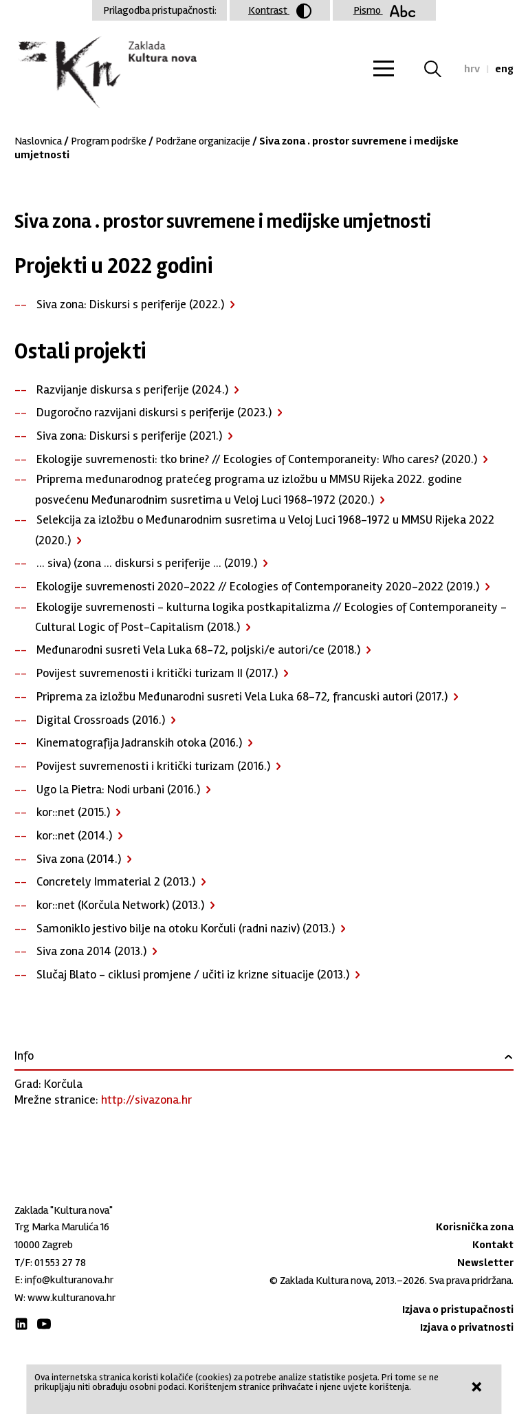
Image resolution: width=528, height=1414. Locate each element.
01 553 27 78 (60, 1263)
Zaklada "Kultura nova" (105, 72)
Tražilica (441, 69)
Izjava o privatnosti (467, 1327)
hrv (472, 68)
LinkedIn (21, 1324)
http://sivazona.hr (146, 1099)
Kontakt (493, 1245)
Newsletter (485, 1263)
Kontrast (279, 11)
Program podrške (108, 141)
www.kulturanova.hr (72, 1298)
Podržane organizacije (202, 141)
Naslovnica (38, 141)
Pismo (384, 10)
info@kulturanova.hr (69, 1280)
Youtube (44, 1324)
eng (504, 68)
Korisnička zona (475, 1227)
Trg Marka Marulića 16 (61, 1227)
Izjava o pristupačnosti (458, 1309)
